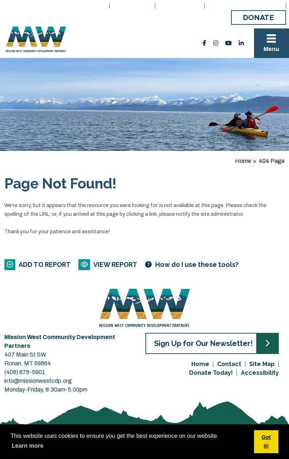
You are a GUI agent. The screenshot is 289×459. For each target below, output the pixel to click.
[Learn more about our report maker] (192, 264)
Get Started (180, 6)
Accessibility (260, 372)
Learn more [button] (27, 446)
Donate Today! (211, 372)
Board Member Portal (245, 6)
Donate (258, 17)
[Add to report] (38, 264)
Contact (229, 364)
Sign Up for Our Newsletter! (203, 343)
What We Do (133, 6)
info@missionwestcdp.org (38, 381)
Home (97, 6)
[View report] (108, 264)
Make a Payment (198, 18)
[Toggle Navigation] (271, 43)
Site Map (262, 364)
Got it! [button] (266, 441)
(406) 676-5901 (24, 372)
